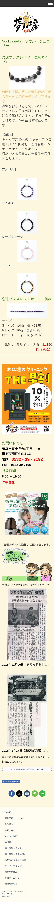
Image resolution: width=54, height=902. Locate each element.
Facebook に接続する (11, 782)
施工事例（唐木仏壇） (15, 854)
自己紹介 (9, 824)
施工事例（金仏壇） (14, 848)
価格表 (8, 842)
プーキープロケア (13, 865)
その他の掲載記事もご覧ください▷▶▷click (27, 769)
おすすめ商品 (11, 871)
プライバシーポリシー (15, 891)
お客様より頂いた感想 (15, 859)
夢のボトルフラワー (14, 877)
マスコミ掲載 (11, 836)
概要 (3, 891)
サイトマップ (7, 894)
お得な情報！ (11, 883)
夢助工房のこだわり (14, 818)
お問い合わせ (11, 830)
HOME (8, 812)
